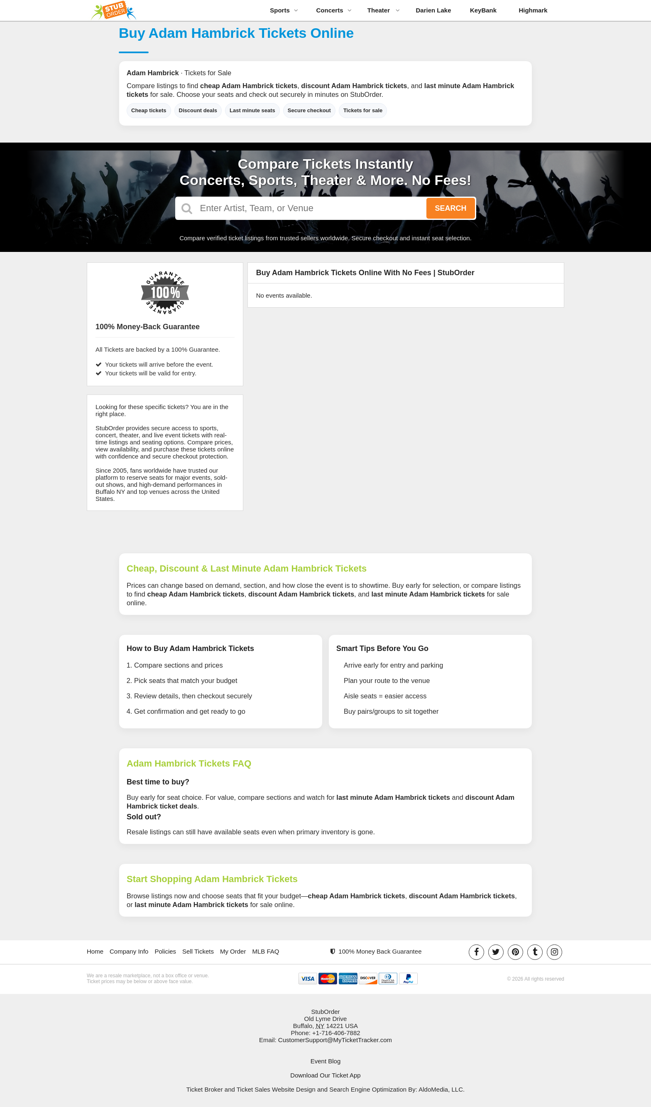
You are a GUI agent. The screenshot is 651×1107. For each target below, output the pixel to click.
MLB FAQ (265, 951)
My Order (233, 951)
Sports (284, 10)
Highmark (533, 10)
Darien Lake (433, 10)
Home (95, 951)
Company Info (129, 951)
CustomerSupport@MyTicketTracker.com (335, 1039)
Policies (165, 951)
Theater (383, 10)
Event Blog (326, 1061)
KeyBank (483, 10)
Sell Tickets (198, 951)
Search (450, 208)
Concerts (333, 10)
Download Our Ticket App (325, 1075)
